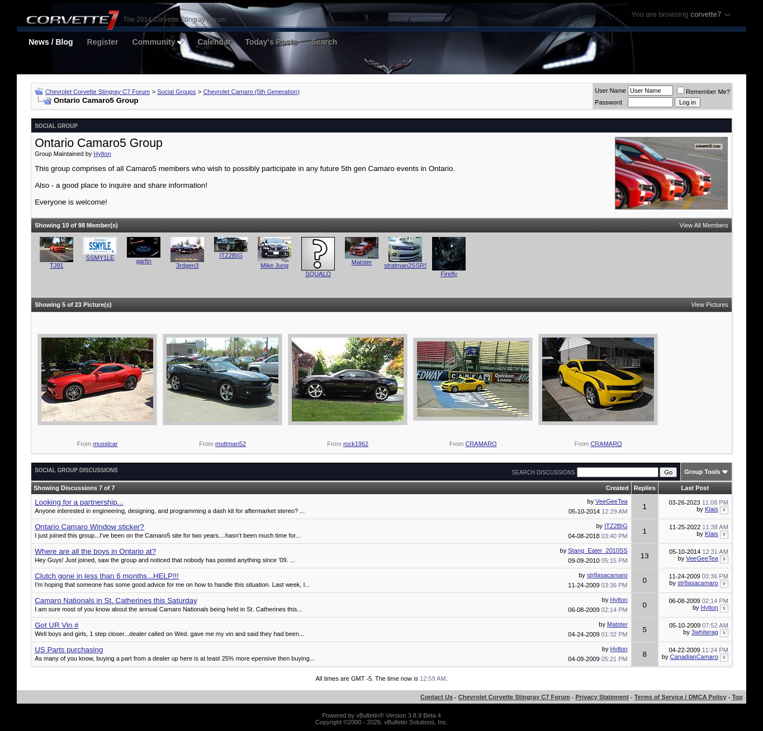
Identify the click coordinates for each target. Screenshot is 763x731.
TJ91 (56, 265)
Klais (711, 509)
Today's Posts (271, 41)
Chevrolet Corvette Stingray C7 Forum (97, 91)
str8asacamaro (607, 575)
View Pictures (709, 304)
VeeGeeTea (611, 501)
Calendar (214, 41)
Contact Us (436, 697)
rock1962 (355, 443)
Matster (362, 262)
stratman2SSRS (406, 265)
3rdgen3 (187, 265)
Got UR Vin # (56, 625)
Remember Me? (703, 91)
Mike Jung (274, 265)
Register (103, 41)
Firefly (448, 273)
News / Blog (51, 41)
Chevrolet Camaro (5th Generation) (251, 91)
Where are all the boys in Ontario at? (95, 551)
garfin (143, 261)
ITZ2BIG (231, 255)
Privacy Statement (601, 697)
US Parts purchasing (69, 649)
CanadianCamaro (694, 656)
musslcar (105, 443)
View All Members (704, 225)
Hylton (102, 153)
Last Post (695, 488)
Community (158, 41)
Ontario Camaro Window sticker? (89, 527)
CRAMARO (480, 443)
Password (608, 102)
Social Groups (176, 91)
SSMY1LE (100, 257)
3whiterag (704, 632)
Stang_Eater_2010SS (597, 550)
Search (324, 41)
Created (617, 488)
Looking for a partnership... (79, 502)
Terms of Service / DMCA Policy (680, 697)
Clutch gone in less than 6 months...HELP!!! (107, 576)
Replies (645, 488)
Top (737, 697)
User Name (610, 90)
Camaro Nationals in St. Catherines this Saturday (116, 600)
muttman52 (230, 443)
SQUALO (318, 273)
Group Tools (702, 471)
